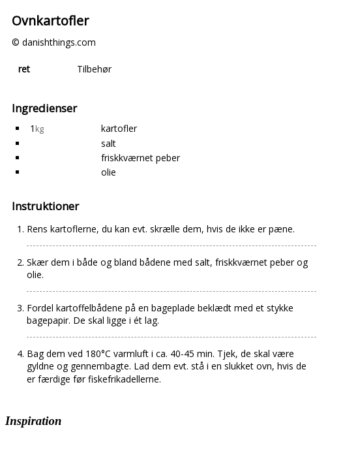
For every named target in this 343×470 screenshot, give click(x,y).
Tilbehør (94, 69)
